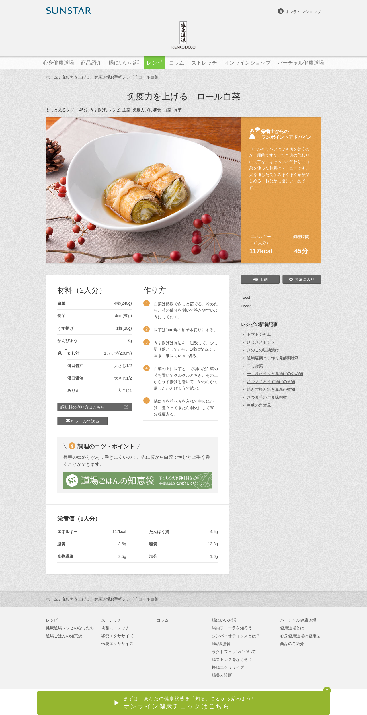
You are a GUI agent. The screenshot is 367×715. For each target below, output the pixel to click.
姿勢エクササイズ (117, 636)
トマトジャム (259, 334)
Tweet (245, 298)
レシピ (114, 110)
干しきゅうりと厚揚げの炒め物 (275, 373)
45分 (83, 110)
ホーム (52, 77)
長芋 (178, 110)
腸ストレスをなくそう (232, 659)
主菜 (126, 110)
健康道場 (183, 35)
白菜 (167, 110)
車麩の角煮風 (259, 405)
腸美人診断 (222, 675)
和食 (157, 110)
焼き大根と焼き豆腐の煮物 (271, 389)
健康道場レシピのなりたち (70, 628)
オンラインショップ (303, 11)
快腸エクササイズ (228, 667)
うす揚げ (98, 110)
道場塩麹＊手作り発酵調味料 (273, 357)
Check (246, 306)
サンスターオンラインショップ (293, 702)
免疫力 (139, 110)
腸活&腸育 (221, 643)
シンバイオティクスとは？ (236, 636)
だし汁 (73, 353)
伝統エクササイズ (117, 643)
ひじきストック (261, 342)
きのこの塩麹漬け (263, 350)
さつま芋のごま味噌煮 (267, 397)
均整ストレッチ (115, 628)
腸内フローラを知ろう (232, 628)
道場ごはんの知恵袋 (64, 636)
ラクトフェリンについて (234, 651)
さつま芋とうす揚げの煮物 (271, 381)
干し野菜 (255, 366)
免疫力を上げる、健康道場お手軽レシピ (98, 77)
